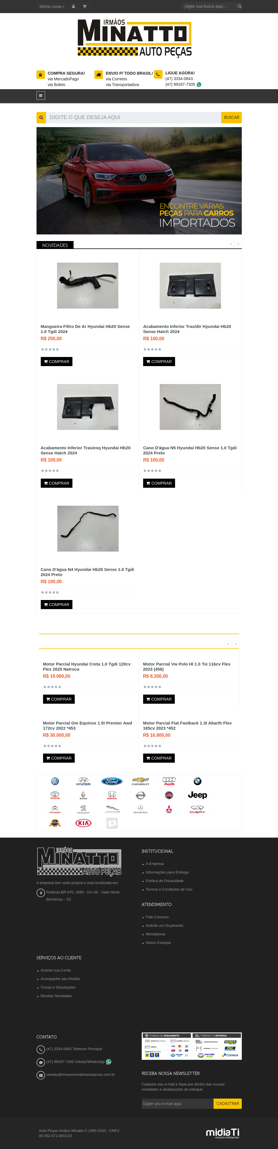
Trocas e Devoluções (58, 987)
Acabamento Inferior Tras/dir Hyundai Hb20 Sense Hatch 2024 (187, 329)
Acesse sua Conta (56, 970)
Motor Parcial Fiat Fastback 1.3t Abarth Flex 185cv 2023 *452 (187, 725)
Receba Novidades (56, 996)
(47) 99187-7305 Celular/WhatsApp (78, 1062)
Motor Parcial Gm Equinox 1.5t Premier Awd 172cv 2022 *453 (87, 725)
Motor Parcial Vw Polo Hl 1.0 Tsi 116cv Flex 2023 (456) (187, 667)
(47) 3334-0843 (179, 78)
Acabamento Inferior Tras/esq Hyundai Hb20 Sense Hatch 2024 (86, 450)
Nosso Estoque (158, 942)
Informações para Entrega (167, 872)
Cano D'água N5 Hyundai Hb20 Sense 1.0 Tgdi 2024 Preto (190, 450)
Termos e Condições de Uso (169, 889)
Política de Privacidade (165, 881)
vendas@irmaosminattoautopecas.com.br (80, 1074)
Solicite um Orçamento (165, 925)
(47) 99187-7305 (183, 84)
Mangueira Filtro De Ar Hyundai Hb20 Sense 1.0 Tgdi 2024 (85, 329)
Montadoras (156, 934)
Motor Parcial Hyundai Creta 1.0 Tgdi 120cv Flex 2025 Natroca (87, 667)
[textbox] (208, 6)
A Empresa (155, 864)
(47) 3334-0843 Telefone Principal (74, 1049)
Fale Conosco (157, 917)
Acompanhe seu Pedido (60, 979)
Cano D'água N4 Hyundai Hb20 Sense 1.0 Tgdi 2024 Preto (87, 572)
